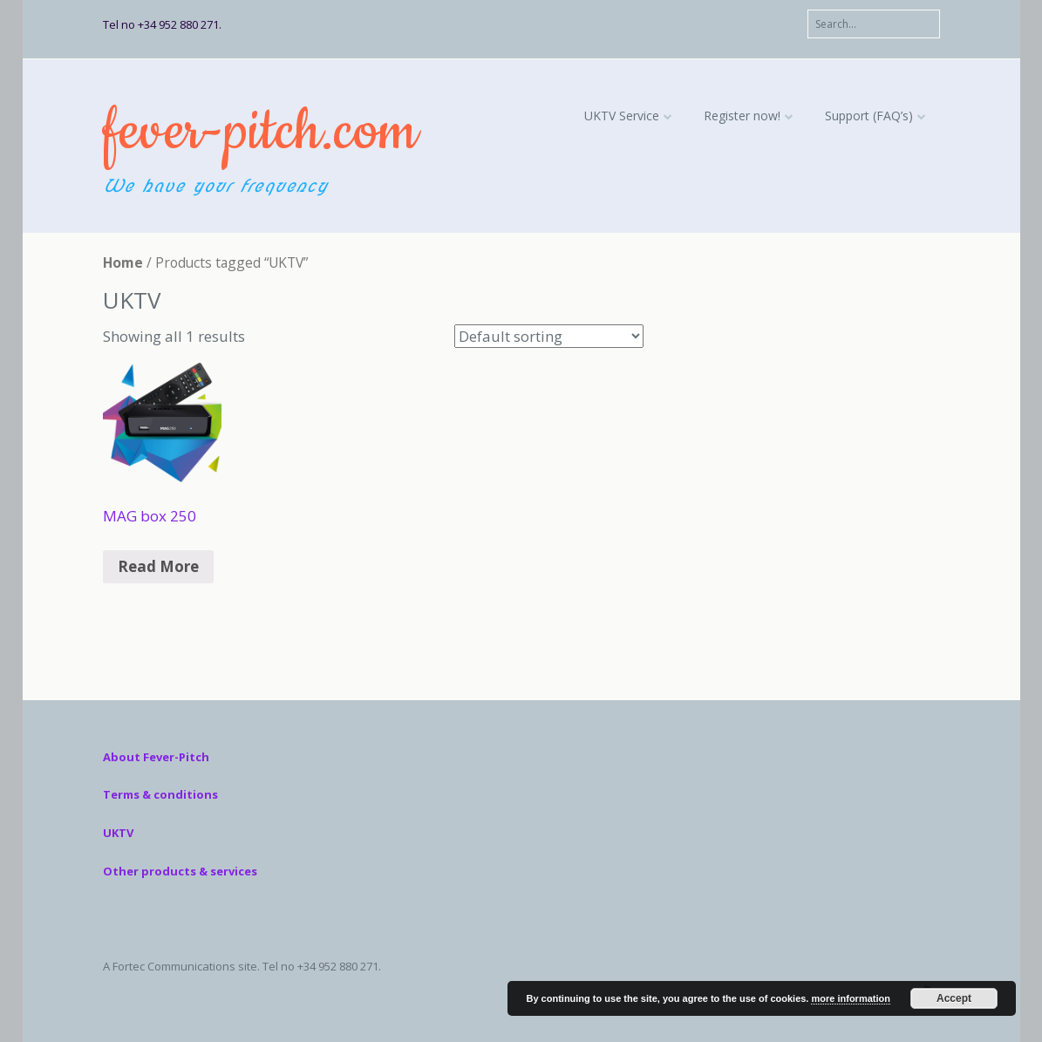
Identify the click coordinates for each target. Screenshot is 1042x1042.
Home (123, 262)
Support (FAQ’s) (869, 115)
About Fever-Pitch (156, 757)
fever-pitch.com (260, 132)
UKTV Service (621, 115)
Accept (953, 998)
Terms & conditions (160, 794)
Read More (158, 566)
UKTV (118, 833)
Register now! (742, 115)
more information (850, 998)
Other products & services (180, 871)
